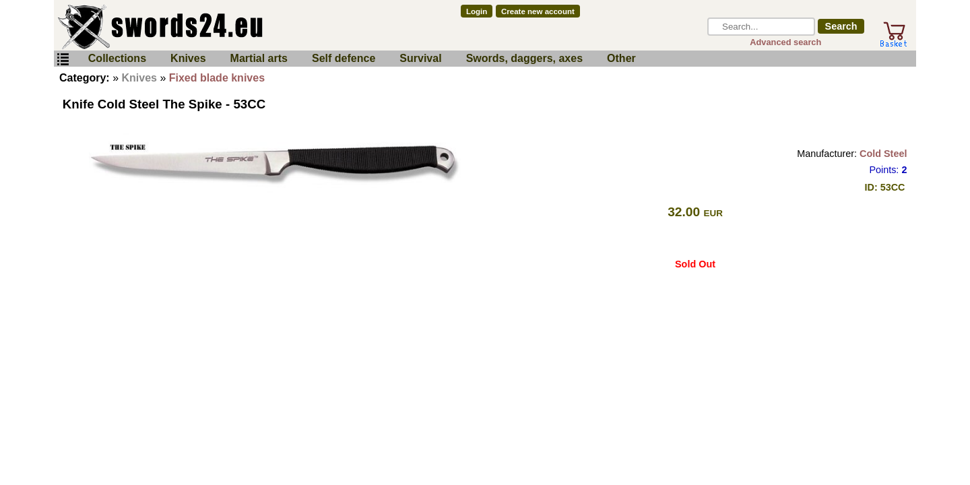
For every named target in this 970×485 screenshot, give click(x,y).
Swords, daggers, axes (524, 58)
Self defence (343, 58)
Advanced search (785, 42)
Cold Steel (883, 153)
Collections (117, 58)
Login (476, 11)
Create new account (538, 11)
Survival (420, 58)
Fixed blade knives (217, 78)
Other (621, 58)
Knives (187, 58)
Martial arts (259, 58)
